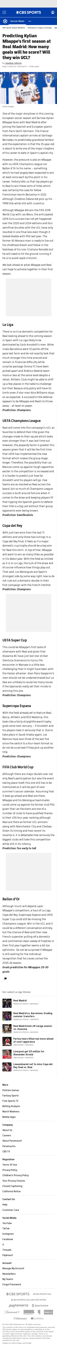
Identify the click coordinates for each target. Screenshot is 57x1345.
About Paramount (12, 1141)
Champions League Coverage (40, 28)
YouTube (7, 1223)
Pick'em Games (10, 1090)
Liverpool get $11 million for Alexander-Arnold (28, 1053)
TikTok (5, 1228)
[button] (30, 21)
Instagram (8, 1234)
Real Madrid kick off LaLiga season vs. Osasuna (32, 1028)
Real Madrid (20, 1000)
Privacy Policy (9, 1170)
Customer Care (10, 1210)
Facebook (7, 1239)
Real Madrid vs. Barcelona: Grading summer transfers (32, 1015)
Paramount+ (9, 1146)
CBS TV (6, 1151)
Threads (6, 1250)
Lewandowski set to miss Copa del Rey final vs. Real (33, 1066)
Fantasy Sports (10, 1095)
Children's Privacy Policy (15, 1175)
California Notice (11, 1191)
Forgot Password (11, 1284)
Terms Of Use (9, 1164)
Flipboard (7, 1255)
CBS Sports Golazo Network (13, 28)
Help (4, 1204)
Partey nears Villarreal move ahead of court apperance (33, 1040)
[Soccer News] (17, 21)
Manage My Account (13, 1268)
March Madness (10, 1111)
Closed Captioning (12, 1186)
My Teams (7, 1279)
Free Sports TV (10, 1101)
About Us (7, 1130)
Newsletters (9, 1274)
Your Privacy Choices (13, 1181)
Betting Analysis (11, 1106)
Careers (6, 1135)
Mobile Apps (9, 1117)
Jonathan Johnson (13, 63)
